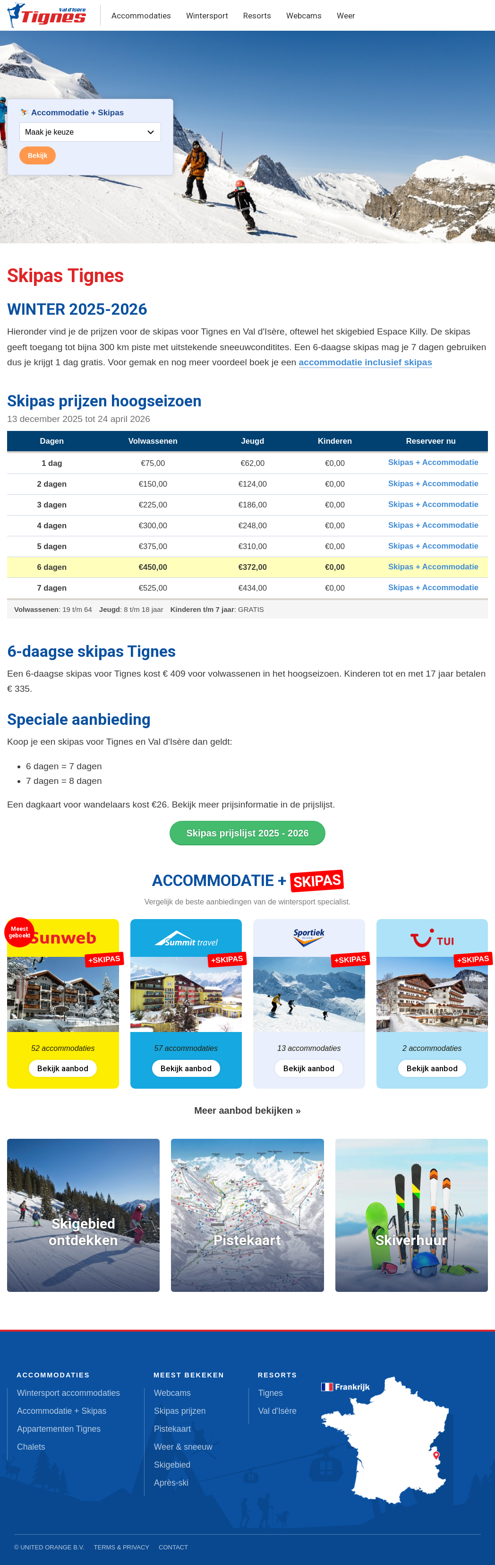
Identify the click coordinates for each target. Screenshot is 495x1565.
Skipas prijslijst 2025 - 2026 (247, 833)
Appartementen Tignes (59, 1429)
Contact (173, 1547)
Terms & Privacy (122, 1547)
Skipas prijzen (180, 1411)
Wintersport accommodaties (68, 1393)
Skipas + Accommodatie (433, 462)
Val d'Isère (277, 1411)
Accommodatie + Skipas (61, 1411)
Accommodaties (141, 15)
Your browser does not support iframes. (90, 137)
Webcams (304, 15)
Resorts (257, 15)
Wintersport (207, 15)
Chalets (31, 1447)
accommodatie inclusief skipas (366, 362)
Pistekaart (172, 1429)
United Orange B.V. (52, 1547)
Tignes (270, 1393)
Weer (346, 15)
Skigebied (172, 1465)
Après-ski (171, 1483)
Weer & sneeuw (183, 1447)
